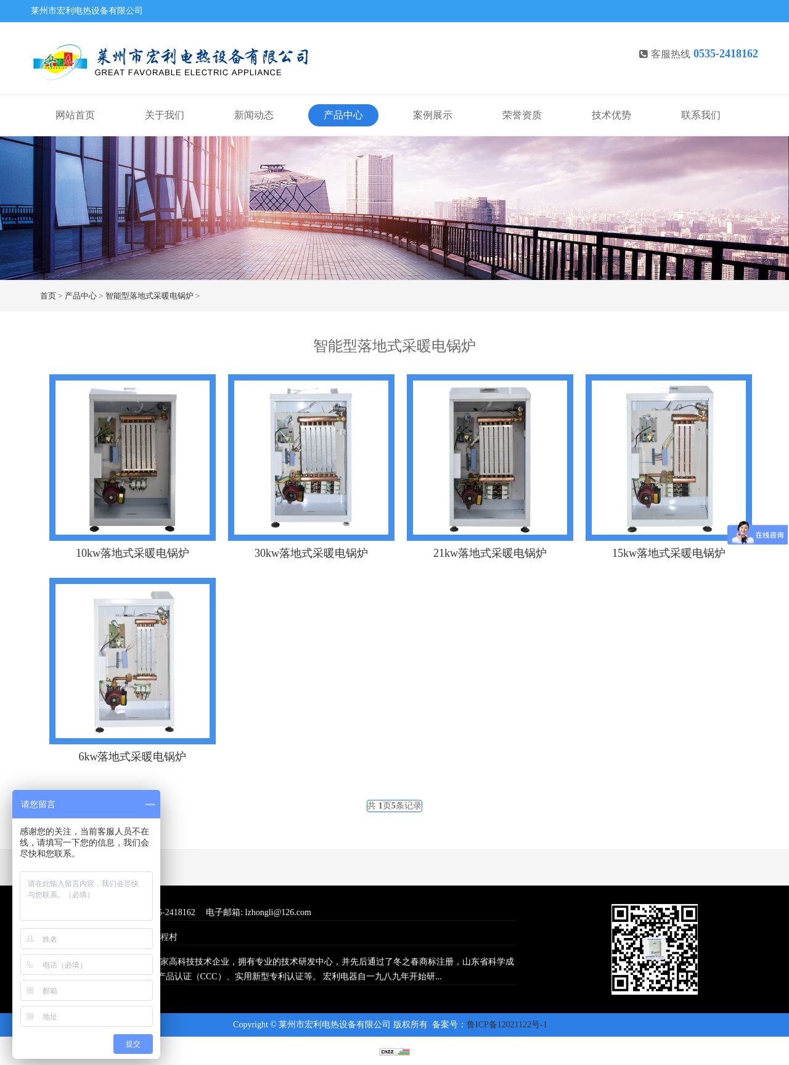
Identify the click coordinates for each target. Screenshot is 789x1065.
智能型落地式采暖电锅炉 (149, 295)
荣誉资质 (522, 115)
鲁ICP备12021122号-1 (507, 1024)
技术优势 (611, 115)
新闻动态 (254, 115)
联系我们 (701, 115)
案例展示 (432, 115)
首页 (48, 295)
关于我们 (164, 115)
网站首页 (75, 115)
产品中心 (343, 115)
